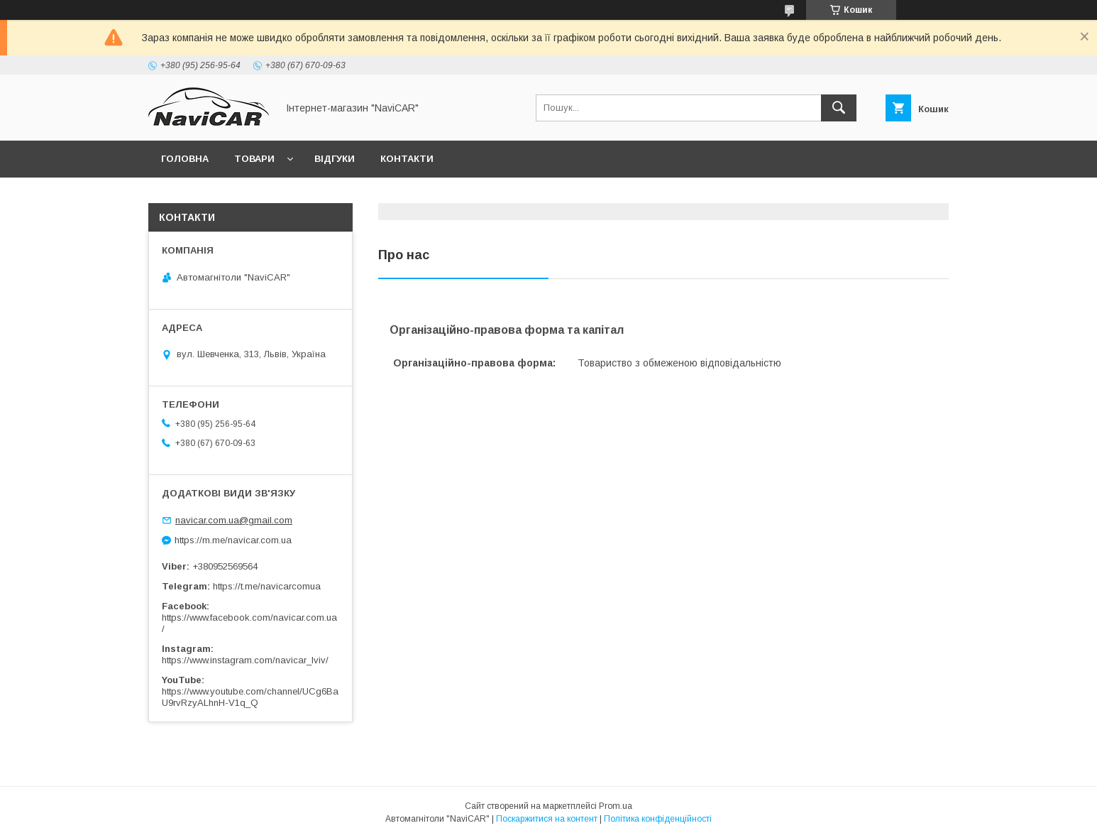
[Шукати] (838, 107)
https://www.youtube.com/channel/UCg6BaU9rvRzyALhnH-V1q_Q (250, 697)
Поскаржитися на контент (546, 819)
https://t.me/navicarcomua (267, 586)
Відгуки (334, 158)
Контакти (407, 158)
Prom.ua (615, 806)
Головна (185, 158)
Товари (254, 158)
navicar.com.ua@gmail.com (233, 520)
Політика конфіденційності (658, 819)
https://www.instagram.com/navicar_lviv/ (245, 660)
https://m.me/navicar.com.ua (233, 540)
